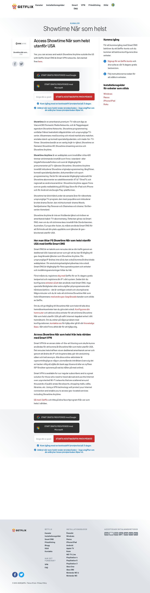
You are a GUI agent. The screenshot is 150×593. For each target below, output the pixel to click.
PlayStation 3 (71, 563)
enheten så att (51, 282)
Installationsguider (55, 5)
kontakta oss (56, 323)
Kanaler (39, 5)
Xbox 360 (70, 570)
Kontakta (48, 551)
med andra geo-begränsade (64, 296)
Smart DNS (75, 7)
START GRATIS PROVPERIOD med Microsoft (55, 86)
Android (69, 545)
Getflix (23, 583)
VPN (83, 5)
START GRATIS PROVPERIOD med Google (55, 73)
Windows (108, 89)
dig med (61, 275)
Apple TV (70, 548)
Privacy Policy (42, 583)
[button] (113, 5)
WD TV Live (71, 554)
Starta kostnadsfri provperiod (74, 97)
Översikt (69, 533)
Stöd (106, 5)
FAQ (46, 567)
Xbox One (70, 567)
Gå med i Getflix (41, 399)
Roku (106, 100)
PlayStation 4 (72, 557)
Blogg (47, 545)
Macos (106, 93)
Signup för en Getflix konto (120, 56)
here (40, 57)
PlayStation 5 (72, 560)
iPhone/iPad (109, 96)
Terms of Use (31, 583)
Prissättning (94, 5)
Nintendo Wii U (72, 573)
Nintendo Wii (71, 576)
